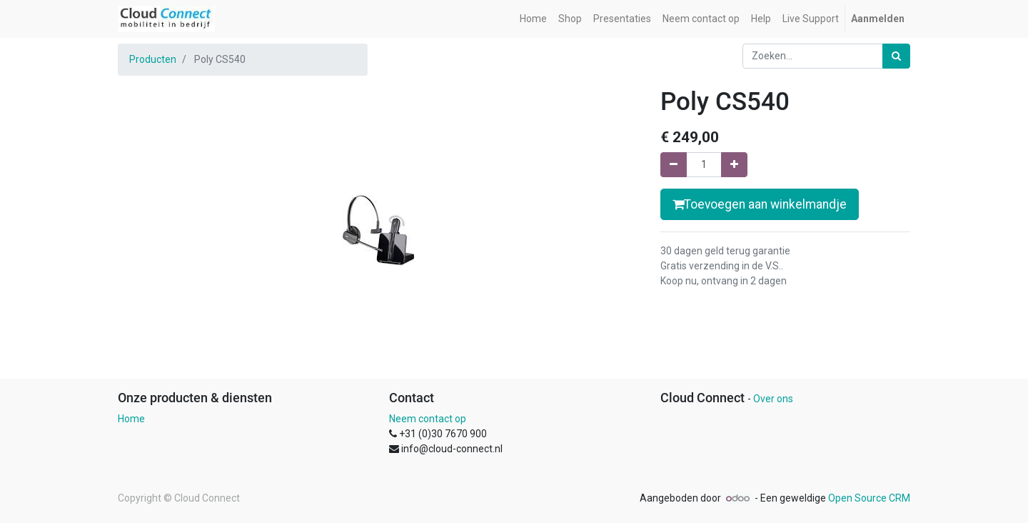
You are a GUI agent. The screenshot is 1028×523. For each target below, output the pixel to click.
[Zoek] (896, 56)
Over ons (773, 398)
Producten (152, 59)
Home (131, 418)
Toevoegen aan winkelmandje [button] (759, 204)
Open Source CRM (869, 498)
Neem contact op (427, 418)
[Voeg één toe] (734, 164)
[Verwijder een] (673, 164)
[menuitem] (533, 19)
